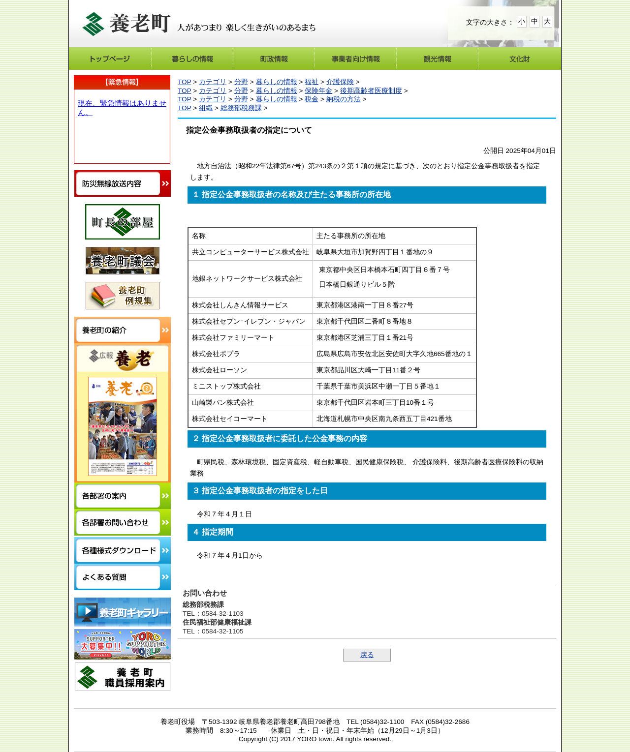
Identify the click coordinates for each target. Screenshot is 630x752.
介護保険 (340, 82)
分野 (241, 82)
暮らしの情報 (276, 82)
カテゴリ (212, 82)
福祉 (311, 82)
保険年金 (318, 90)
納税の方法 (343, 99)
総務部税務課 (241, 108)
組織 (206, 108)
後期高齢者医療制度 (371, 90)
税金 (311, 99)
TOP (184, 82)
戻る (367, 655)
